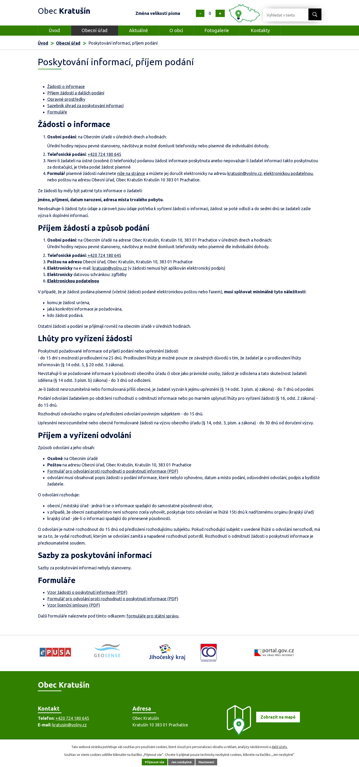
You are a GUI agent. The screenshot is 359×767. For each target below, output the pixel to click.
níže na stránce (131, 173)
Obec (66, 10)
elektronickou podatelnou (288, 173)
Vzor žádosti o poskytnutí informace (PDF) (87, 592)
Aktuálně (138, 30)
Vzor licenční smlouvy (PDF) (73, 605)
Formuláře (57, 112)
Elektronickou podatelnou (73, 280)
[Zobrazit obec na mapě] (261, 734)
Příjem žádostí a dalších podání (75, 92)
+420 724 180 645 (104, 154)
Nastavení (208, 762)
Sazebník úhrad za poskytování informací (85, 105)
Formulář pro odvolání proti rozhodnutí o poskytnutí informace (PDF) (112, 471)
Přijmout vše (153, 762)
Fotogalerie (216, 30)
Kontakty (260, 30)
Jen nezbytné (181, 762)
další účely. (280, 747)
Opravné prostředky (66, 99)
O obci (176, 30)
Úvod (54, 30)
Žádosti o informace (66, 86)
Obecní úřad (95, 30)
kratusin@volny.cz (244, 173)
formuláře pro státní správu (152, 616)
